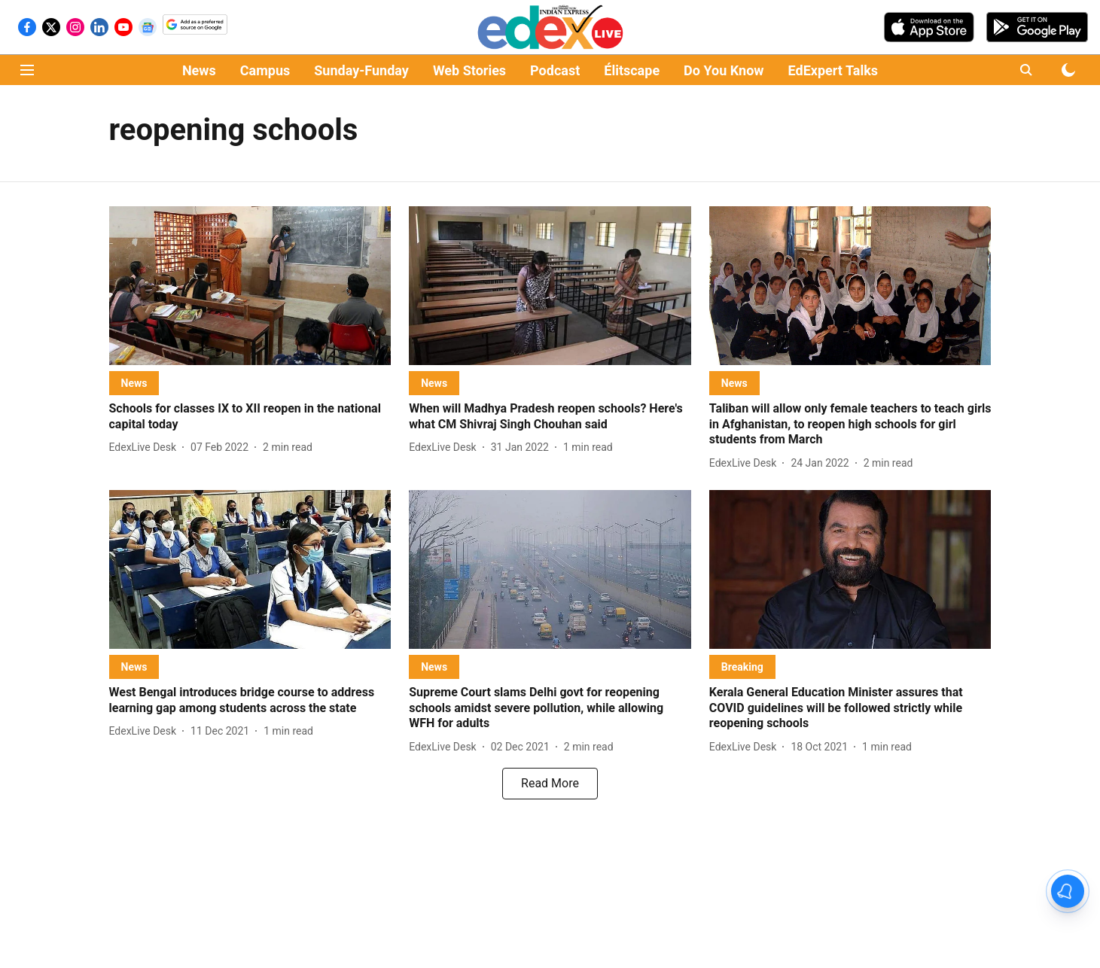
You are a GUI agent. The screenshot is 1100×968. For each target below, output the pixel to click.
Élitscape (632, 70)
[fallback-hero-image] (250, 285)
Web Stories (469, 70)
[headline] (250, 417)
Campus (265, 70)
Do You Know (723, 70)
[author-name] (146, 447)
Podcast (555, 70)
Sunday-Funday (361, 70)
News (199, 70)
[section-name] (134, 383)
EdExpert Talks (833, 70)
